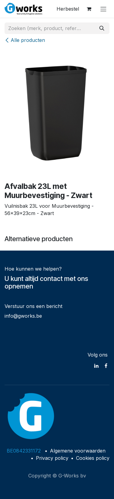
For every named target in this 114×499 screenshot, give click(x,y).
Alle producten (25, 40)
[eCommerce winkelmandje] (89, 9)
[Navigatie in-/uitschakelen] (103, 8)
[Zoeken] (101, 28)
